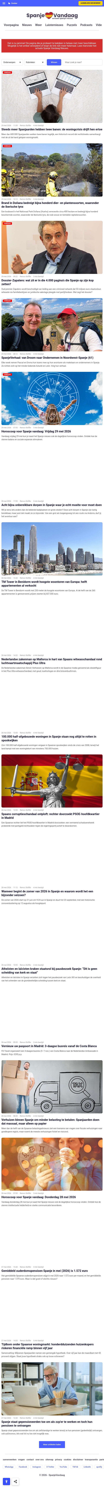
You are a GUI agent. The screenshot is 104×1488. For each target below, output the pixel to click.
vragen (21, 1459)
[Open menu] (3, 3)
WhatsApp (9, 1467)
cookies (67, 1459)
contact (30, 1459)
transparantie (91, 1459)
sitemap (49, 1459)
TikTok (75, 1467)
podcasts (86, 25)
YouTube (63, 1467)
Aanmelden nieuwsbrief (91, 3)
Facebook (23, 1467)
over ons (39, 1459)
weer (38, 25)
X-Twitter (50, 1467)
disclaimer (78, 1459)
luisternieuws (54, 25)
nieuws (27, 25)
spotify (99, 1467)
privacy (58, 1459)
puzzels (72, 25)
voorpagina (11, 25)
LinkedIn (87, 1467)
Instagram (36, 1467)
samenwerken (9, 1459)
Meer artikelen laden (52, 1444)
